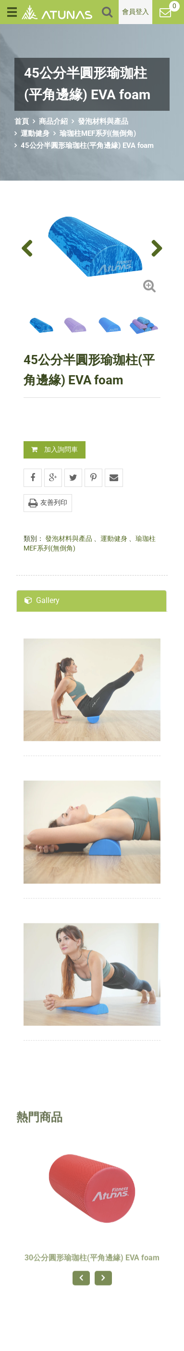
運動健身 (35, 133)
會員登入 (135, 11)
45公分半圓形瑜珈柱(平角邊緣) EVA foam (87, 145)
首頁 (21, 121)
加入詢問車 (54, 449)
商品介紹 (53, 121)
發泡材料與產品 (103, 121)
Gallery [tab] (42, 600)
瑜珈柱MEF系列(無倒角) (98, 133)
